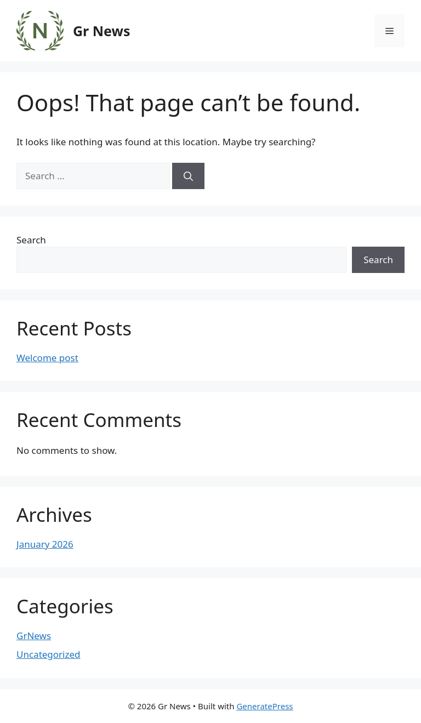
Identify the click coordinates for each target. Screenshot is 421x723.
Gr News (101, 30)
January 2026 (44, 544)
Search (31, 240)
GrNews (33, 635)
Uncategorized (48, 654)
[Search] (188, 176)
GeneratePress (264, 706)
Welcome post (47, 357)
